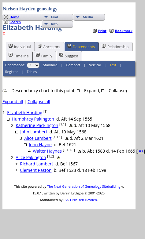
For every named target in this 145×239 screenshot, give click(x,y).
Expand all (12, 101)
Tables (32, 71)
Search (15, 22)
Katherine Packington (37, 125)
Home (14, 17)
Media (88, 17)
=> (141, 151)
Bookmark (123, 30)
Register (11, 71)
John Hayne (40, 144)
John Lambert (33, 132)
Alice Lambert (37, 138)
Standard (50, 65)
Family (44, 56)
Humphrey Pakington (33, 119)
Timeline (19, 56)
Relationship (115, 46)
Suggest (68, 56)
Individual (20, 46)
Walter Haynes (47, 151)
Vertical (95, 65)
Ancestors (49, 46)
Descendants (81, 46)
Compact (73, 65)
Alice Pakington (31, 157)
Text (113, 65)
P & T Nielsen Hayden (80, 199)
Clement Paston (35, 170)
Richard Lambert (36, 164)
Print (102, 30)
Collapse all (39, 101)
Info (54, 24)
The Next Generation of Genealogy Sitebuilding (84, 186)
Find (54, 17)
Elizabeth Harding (24, 112)
